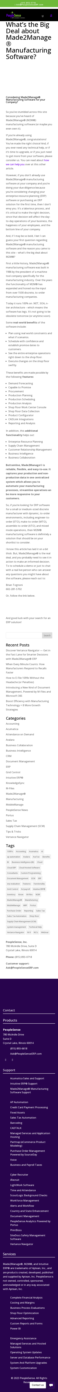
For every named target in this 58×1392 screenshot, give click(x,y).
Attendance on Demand (20, 734)
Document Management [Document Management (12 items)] (17, 878)
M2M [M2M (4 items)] (38, 894)
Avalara (10, 739)
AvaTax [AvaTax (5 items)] (36, 856)
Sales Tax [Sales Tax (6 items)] (40, 910)
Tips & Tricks (13, 831)
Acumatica (12, 729)
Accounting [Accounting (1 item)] (21, 851)
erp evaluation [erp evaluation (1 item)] (13, 883)
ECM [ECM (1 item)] (33, 878)
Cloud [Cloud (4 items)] (39, 862)
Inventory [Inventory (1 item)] (11, 894)
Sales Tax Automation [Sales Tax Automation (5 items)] (16, 916)
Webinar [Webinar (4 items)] (45, 932)
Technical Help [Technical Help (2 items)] (35, 927)
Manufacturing (15, 799)
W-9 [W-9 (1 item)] (29, 932)
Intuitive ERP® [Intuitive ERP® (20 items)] (39, 889)
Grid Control (13, 772)
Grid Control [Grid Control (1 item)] (12, 889)
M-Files (10, 788)
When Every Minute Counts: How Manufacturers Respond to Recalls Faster (26, 668)
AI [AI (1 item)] (42, 851)
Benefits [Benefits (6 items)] (46, 856)
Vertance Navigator (17, 837)
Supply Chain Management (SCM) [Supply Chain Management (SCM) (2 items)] (21, 921)
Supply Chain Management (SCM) (25, 826)
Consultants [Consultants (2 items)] (12, 873)
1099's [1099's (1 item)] (10, 851)
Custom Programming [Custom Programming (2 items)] (31, 873)
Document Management (20, 761)
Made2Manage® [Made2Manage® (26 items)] (14, 900)
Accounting (12, 723)
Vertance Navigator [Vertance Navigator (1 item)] (15, 932)
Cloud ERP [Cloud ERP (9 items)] (11, 867)
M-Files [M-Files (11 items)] (29, 894)
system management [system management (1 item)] (16, 927)
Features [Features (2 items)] (27, 883)
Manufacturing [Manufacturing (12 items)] (31, 900)
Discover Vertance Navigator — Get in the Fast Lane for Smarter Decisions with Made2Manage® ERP (28, 654)
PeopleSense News (17, 810)
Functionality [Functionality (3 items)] (39, 883)
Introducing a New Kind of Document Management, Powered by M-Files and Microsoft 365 (28, 691)
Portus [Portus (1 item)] (33, 905)
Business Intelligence (18, 750)
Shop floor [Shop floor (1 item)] (34, 916)
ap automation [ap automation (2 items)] (13, 856)
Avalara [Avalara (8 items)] (26, 856)
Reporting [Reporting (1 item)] (28, 910)
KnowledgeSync (15, 783)
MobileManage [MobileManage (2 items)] (13, 905)
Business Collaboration (19, 745)
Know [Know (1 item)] (20, 894)
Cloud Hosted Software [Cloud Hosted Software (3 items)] (29, 867)
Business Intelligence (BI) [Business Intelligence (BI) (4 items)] (23, 862)
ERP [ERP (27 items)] (39, 878)
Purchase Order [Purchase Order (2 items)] (14, 910)
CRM (8, 756)
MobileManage (14, 804)
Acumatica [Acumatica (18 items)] (33, 851)
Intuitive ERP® (14, 777)
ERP (8, 766)
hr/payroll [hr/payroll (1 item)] (25, 889)
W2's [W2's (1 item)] (36, 932)
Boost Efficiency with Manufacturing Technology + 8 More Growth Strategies (27, 705)
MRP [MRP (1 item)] (25, 905)
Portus (10, 815)
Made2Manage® (16, 793)
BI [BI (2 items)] (8, 862)
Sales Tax (11, 820)
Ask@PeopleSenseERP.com (22, 967)
